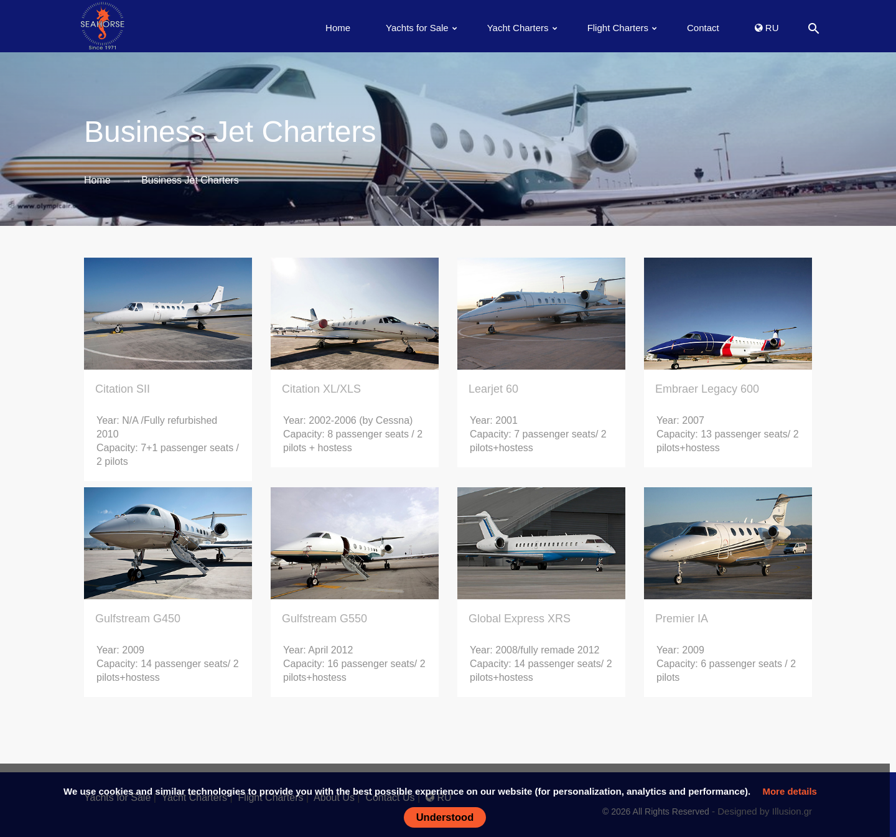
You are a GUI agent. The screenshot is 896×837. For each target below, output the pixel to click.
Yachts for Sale (417, 27)
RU (767, 27)
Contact (703, 27)
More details (789, 791)
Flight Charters (617, 27)
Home (337, 27)
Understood (445, 817)
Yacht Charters (518, 27)
